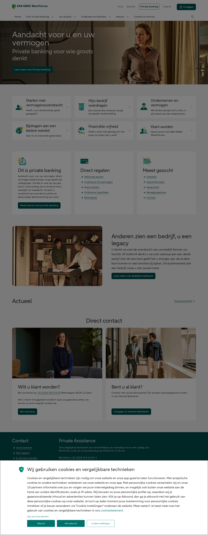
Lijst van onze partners (38, 516)
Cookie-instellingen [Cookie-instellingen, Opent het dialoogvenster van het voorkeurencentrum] (100, 523)
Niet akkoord (71, 523)
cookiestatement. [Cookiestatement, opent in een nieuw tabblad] (112, 510)
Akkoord (41, 523)
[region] (104, 497)
